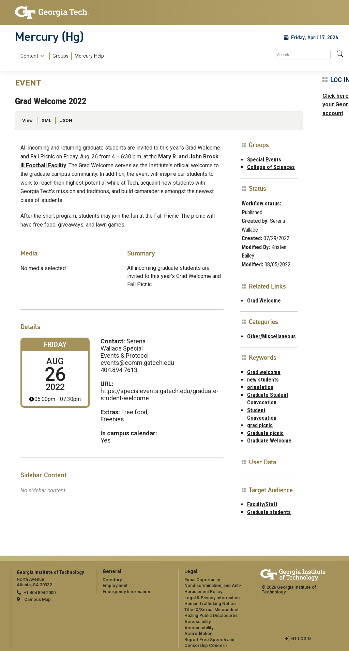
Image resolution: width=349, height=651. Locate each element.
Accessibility (197, 621)
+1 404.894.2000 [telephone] (40, 592)
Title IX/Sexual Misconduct (211, 609)
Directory (112, 579)
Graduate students (269, 512)
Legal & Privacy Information (212, 597)
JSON (66, 120)
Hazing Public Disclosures (211, 615)
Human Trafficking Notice (210, 603)
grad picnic (260, 425)
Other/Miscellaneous (271, 336)
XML (46, 120)
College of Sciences (271, 167)
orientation (260, 387)
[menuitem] (61, 56)
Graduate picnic (265, 433)
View (27, 120)
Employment (115, 585)
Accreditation (198, 633)
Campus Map (37, 599)
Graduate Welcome (269, 440)
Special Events (264, 159)
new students (263, 379)
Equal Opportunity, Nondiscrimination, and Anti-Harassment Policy (212, 585)
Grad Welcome (264, 300)
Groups (60, 56)
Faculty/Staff (262, 504)
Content (29, 56)
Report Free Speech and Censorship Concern (209, 642)
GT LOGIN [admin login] (301, 638)
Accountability (198, 627)
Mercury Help (89, 56)
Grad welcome (263, 372)
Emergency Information (126, 591)
